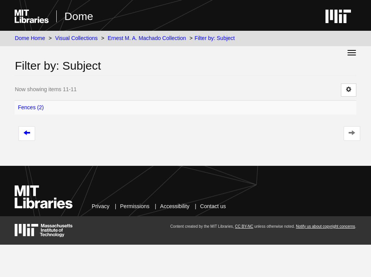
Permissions (134, 206)
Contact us (213, 206)
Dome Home (30, 38)
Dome (78, 16)
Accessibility (174, 206)
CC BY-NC (244, 226)
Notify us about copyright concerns (325, 226)
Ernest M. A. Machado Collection (147, 38)
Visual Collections (76, 38)
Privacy (101, 206)
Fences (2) (31, 107)
